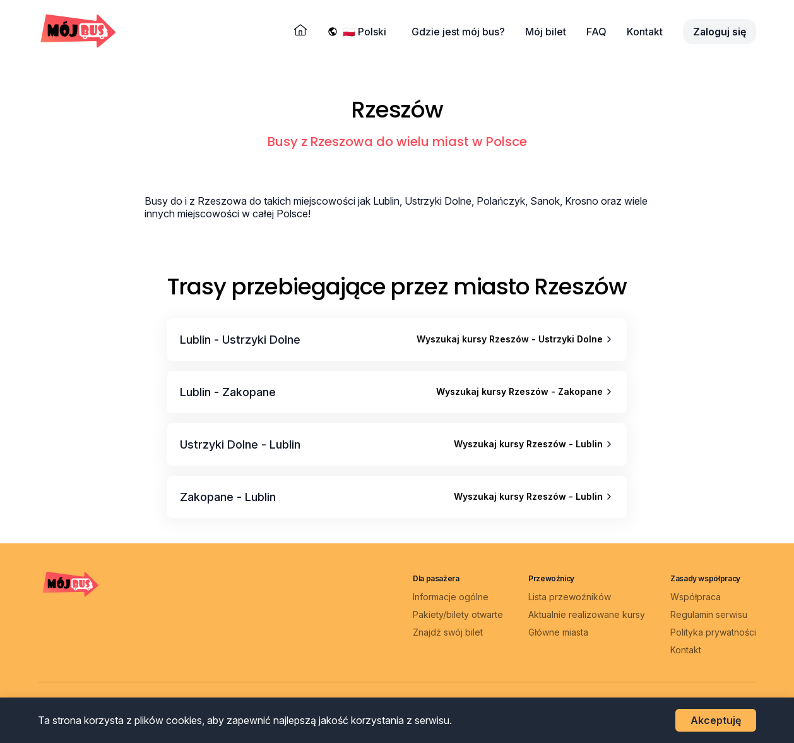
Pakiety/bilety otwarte (458, 614)
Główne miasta (558, 632)
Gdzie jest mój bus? (458, 31)
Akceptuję (715, 720)
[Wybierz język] (367, 31)
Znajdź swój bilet (448, 632)
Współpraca (695, 596)
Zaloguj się (719, 31)
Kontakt (645, 31)
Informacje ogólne (451, 596)
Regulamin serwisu (708, 614)
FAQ (596, 31)
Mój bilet (545, 31)
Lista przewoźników (569, 596)
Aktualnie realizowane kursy (586, 614)
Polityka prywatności (713, 632)
